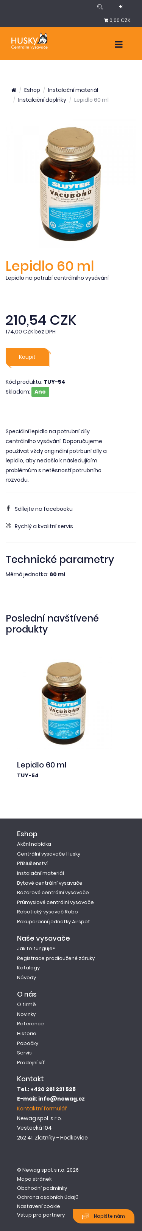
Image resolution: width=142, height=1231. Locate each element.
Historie (26, 1033)
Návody (26, 977)
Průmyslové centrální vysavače (55, 902)
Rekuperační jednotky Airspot (53, 921)
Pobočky (27, 1043)
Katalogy (28, 967)
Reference (30, 1023)
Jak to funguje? (36, 948)
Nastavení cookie (38, 1206)
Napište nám (103, 1216)
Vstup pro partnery (41, 1215)
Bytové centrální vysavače (50, 883)
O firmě (26, 1004)
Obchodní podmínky (42, 1188)
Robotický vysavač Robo (47, 911)
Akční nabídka (34, 844)
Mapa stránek (34, 1179)
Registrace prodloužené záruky (56, 958)
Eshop (32, 90)
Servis (24, 1052)
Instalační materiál (73, 90)
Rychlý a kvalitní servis (39, 526)
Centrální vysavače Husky (48, 853)
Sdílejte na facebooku (39, 509)
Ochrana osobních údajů (47, 1197)
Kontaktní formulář (42, 1108)
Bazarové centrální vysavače (53, 892)
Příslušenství (32, 863)
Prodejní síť (31, 1062)
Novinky (26, 1014)
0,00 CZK (117, 20)
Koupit (27, 357)
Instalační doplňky (42, 100)
